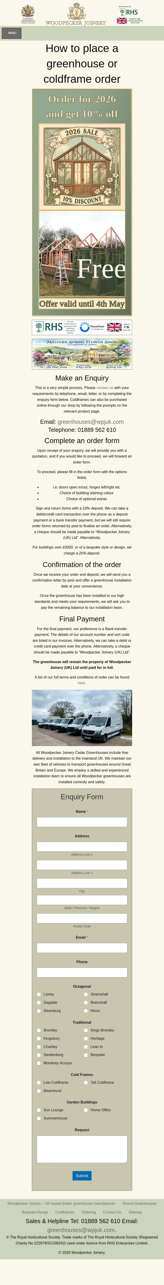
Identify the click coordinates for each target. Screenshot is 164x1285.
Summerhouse (55, 1118)
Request (82, 1130)
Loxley (49, 994)
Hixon (95, 1011)
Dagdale (50, 1002)
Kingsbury (52, 1038)
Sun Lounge (53, 1110)
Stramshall (99, 994)
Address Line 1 (82, 854)
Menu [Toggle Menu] (12, 33)
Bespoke (98, 1055)
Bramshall (99, 1002)
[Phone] (82, 972)
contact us (105, 388)
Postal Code (82, 926)
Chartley (50, 1046)
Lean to (97, 1046)
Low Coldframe (56, 1082)
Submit (82, 1176)
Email (82, 937)
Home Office (101, 1110)
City (82, 891)
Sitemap (135, 1212)
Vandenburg (53, 1055)
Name (82, 811)
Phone (82, 962)
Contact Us (112, 1212)
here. (82, 683)
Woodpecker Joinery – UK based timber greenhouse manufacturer (61, 1203)
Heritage (97, 1038)
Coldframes (64, 1212)
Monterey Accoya (58, 1063)
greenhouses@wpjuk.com (91, 422)
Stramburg (52, 1011)
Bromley (50, 1030)
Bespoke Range (35, 1212)
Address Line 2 (82, 873)
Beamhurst (52, 1091)
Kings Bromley (102, 1030)
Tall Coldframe (102, 1082)
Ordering (88, 1212)
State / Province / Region (82, 908)
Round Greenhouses (140, 1203)
